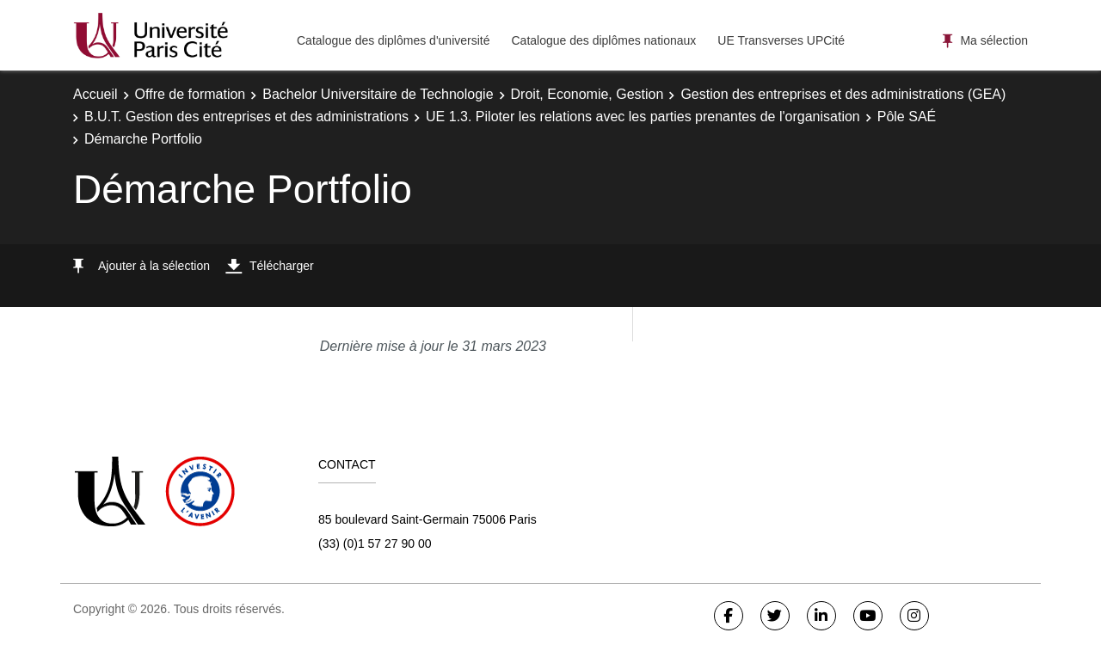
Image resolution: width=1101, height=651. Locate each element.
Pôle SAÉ (906, 116)
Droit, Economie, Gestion (587, 94)
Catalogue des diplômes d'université (393, 40)
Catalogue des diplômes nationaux (603, 40)
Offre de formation (190, 94)
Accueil (95, 94)
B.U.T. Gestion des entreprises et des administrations (246, 116)
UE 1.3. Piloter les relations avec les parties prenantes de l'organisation (643, 116)
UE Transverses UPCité (781, 40)
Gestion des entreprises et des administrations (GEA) (843, 94)
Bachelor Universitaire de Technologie (377, 94)
